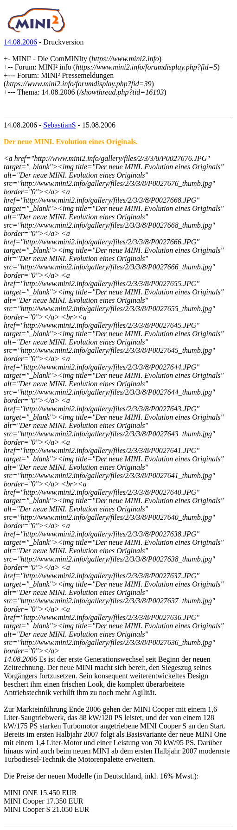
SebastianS (59, 125)
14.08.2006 (20, 42)
